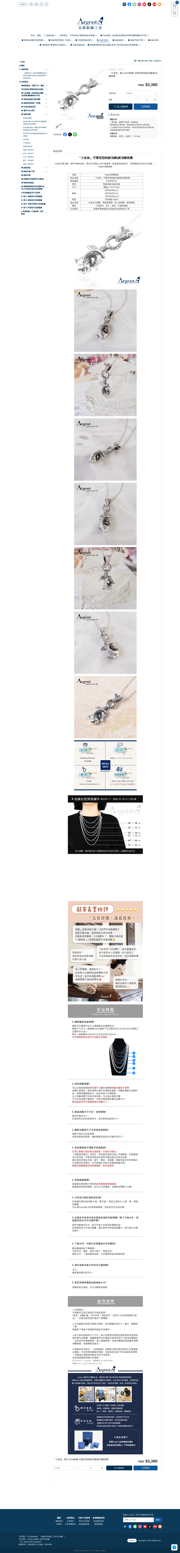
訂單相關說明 (70, 1524)
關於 (59, 1518)
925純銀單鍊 (27, 118)
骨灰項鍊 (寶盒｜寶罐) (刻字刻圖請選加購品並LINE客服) (34, 129)
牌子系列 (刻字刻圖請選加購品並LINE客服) (35, 135)
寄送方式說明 (84, 1521)
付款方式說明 (84, 1518)
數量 (110, 100)
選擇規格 (112, 93)
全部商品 (70, 1518)
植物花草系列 (27, 146)
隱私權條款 (98, 1524)
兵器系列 (26, 139)
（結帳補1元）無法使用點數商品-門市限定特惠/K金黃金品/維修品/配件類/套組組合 (35, 75)
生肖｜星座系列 (28, 157)
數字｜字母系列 (28, 160)
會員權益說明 (99, 1518)
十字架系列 (27, 143)
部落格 (59, 1524)
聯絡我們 (59, 1521)
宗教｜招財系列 (28, 164)
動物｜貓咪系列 (28, 153)
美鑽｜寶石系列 (28, 150)
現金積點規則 (98, 1521)
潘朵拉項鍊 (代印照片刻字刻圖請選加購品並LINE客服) (34, 123)
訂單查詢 (70, 1521)
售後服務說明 (84, 1524)
